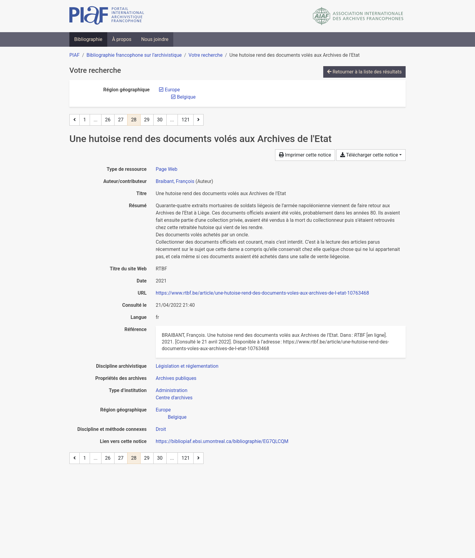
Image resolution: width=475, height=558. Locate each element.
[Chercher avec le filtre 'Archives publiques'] (176, 378)
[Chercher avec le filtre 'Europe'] (163, 410)
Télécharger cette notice (369, 155)
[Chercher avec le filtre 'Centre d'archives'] (174, 398)
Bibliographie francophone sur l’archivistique (133, 55)
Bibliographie (88, 39)
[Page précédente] (74, 120)
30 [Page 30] (160, 120)
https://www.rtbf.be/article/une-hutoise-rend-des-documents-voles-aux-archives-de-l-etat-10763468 (262, 293)
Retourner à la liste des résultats (364, 72)
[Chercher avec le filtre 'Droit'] (161, 429)
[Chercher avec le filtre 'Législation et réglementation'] (187, 366)
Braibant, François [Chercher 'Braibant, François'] (175, 181)
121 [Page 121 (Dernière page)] (185, 120)
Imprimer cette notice (305, 155)
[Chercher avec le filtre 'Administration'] (172, 390)
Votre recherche (205, 55)
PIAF (74, 55)
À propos (121, 39)
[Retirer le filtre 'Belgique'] (186, 97)
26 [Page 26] (108, 120)
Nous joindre (154, 39)
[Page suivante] (198, 120)
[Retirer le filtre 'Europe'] (172, 90)
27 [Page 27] (121, 120)
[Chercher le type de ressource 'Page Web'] (167, 169)
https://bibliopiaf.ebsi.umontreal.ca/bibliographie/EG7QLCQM (222, 441)
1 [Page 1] (84, 120)
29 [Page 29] (147, 120)
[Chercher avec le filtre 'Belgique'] (177, 417)
